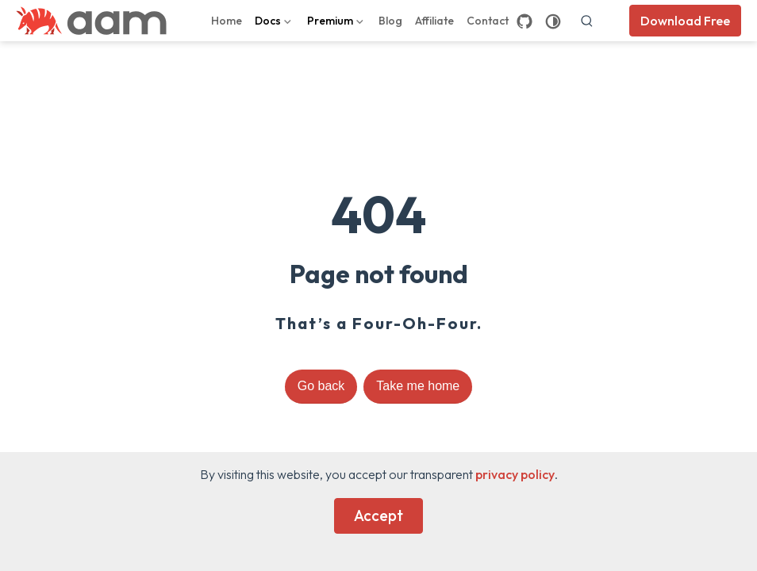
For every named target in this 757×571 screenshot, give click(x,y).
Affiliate (434, 20)
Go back (321, 386)
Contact (488, 20)
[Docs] (275, 20)
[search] (587, 21)
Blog (390, 20)
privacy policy (515, 474)
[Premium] (337, 20)
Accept (378, 515)
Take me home (417, 386)
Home (226, 20)
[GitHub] (524, 21)
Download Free (685, 21)
